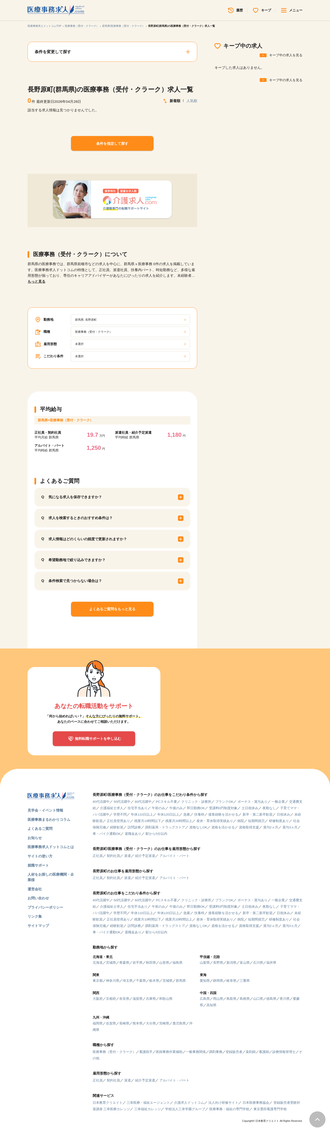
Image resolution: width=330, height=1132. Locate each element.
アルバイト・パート (174, 856)
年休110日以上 (142, 814)
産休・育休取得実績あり (214, 821)
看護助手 (146, 1052)
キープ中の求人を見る (285, 55)
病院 (240, 821)
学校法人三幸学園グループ (185, 1109)
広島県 (205, 998)
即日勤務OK (196, 808)
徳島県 (271, 998)
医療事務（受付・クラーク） (82, 25)
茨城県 (167, 980)
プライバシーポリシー (45, 907)
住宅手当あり (138, 808)
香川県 (285, 998)
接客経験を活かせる (223, 814)
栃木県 (154, 980)
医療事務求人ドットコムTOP (45, 25)
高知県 (211, 1005)
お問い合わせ (38, 898)
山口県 (258, 998)
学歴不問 (120, 814)
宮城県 (111, 962)
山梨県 (205, 962)
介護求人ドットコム (189, 1102)
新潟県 (231, 962)
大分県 (151, 1023)
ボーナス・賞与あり (253, 801)
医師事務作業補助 (169, 1052)
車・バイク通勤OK (107, 834)
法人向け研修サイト (223, 1102)
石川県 (258, 962)
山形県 (164, 962)
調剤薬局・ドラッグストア (165, 827)
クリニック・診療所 (196, 801)
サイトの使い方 (40, 856)
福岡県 (98, 1023)
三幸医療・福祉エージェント (148, 1102)
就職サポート (38, 865)
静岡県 (218, 980)
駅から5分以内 (156, 834)
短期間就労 (256, 821)
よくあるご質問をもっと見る (112, 609)
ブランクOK (224, 801)
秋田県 (151, 962)
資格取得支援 (249, 827)
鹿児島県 (179, 1023)
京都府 (111, 998)
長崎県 (124, 1023)
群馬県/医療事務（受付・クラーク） (123, 25)
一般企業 (278, 801)
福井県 (271, 962)
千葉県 (141, 980)
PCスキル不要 (166, 801)
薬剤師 (251, 1052)
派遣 (127, 856)
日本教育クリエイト (108, 1102)
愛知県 (205, 980)
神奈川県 (112, 980)
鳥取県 (231, 998)
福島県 (177, 962)
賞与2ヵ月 (270, 827)
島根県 (245, 998)
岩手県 (138, 962)
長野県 (218, 962)
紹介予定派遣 (145, 856)
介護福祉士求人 (111, 808)
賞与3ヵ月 (290, 827)
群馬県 (181, 980)
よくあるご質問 (40, 829)
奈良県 (124, 998)
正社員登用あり (118, 821)
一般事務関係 (196, 1052)
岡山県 (218, 998)
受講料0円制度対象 (223, 808)
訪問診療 (134, 827)
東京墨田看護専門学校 (270, 1109)
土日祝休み (250, 808)
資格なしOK (198, 827)
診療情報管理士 (284, 1052)
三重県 (245, 980)
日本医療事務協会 (256, 1102)
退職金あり (133, 834)
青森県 (124, 962)
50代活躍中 (122, 801)
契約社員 (113, 856)
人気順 (192, 101)
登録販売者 (234, 1052)
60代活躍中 (143, 801)
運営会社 (35, 889)
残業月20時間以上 (178, 821)
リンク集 (35, 916)
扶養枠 (199, 814)
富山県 (245, 962)
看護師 (264, 1052)
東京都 (98, 980)
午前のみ (158, 808)
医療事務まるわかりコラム (49, 819)
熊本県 (138, 1023)
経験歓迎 (116, 827)
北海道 (98, 962)
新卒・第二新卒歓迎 (258, 814)
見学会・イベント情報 (45, 810)
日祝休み (283, 814)
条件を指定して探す (112, 143)
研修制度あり (279, 821)
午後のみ (176, 808)
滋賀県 (138, 998)
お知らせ (35, 838)
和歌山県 (165, 998)
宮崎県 (164, 1023)
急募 (186, 814)
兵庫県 (151, 998)
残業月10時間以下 (147, 821)
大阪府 (98, 998)
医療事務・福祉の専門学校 (229, 1109)
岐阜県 (231, 980)
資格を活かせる (223, 827)
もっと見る (36, 281)
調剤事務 (215, 1052)
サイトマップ (38, 926)
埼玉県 (128, 980)
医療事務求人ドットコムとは (51, 847)
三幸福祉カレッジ (147, 1109)
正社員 (98, 856)
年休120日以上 (168, 814)
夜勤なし (269, 808)
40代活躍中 (101, 801)
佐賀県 (111, 1023)
